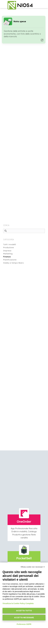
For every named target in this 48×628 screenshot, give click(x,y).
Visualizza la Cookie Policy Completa (18, 603)
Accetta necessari (24, 617)
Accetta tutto (24, 610)
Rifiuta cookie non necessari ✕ (33, 567)
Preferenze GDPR (24, 624)
